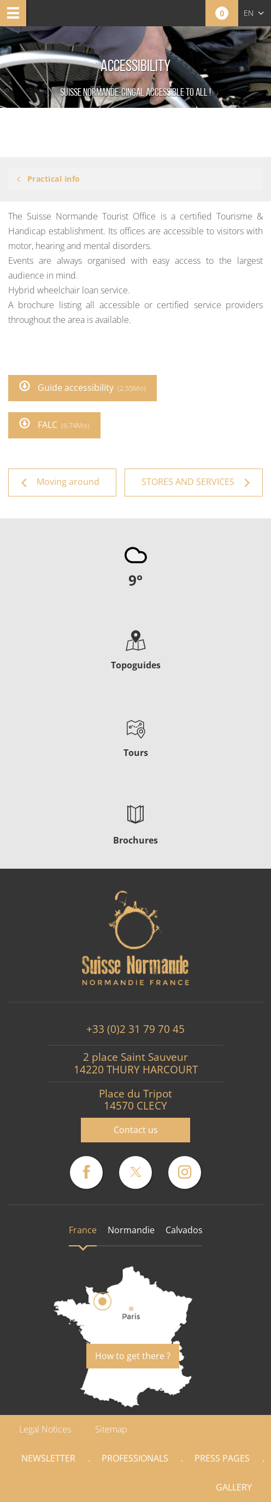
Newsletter (48, 1458)
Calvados (184, 1230)
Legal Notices (45, 1429)
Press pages (222, 1458)
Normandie (131, 1230)
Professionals (135, 1458)
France (83, 1230)
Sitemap (111, 1429)
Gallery (234, 1487)
